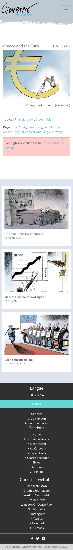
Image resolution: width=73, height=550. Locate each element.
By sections (38, 453)
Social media (36, 509)
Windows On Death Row (36, 504)
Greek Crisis (43, 119)
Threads (38, 528)
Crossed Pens (36, 500)
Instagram (38, 514)
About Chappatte (36, 423)
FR (31, 395)
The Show (36, 467)
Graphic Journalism (37, 490)
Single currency (52, 132)
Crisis (22, 127)
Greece (7, 132)
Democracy (34, 127)
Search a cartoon (38, 458)
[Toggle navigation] (66, 9)
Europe (56, 127)
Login (36, 404)
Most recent (38, 444)
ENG (41, 395)
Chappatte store (37, 486)
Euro (46, 127)
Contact (36, 414)
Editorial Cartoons (36, 439)
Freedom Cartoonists (36, 495)
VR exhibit (36, 472)
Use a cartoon (36, 418)
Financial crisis (24, 119)
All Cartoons (38, 448)
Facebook (38, 523)
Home (37, 434)
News (36, 462)
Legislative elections (27, 132)
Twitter (38, 518)
